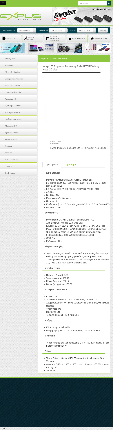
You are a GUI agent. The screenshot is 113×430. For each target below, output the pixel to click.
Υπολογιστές (10, 58)
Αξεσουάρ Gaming (12, 72)
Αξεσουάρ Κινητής (12, 85)
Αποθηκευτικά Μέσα (13, 119)
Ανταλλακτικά (10, 99)
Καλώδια (8, 153)
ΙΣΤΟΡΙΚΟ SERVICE (31, 38)
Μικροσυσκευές (11, 159)
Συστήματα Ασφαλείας (14, 79)
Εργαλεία (8, 166)
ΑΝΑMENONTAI (101, 38)
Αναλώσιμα (9, 65)
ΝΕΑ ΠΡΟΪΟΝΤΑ (78, 38)
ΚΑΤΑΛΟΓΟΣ (10, 38)
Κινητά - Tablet (11, 139)
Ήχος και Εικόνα (11, 132)
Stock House (10, 173)
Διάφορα (8, 146)
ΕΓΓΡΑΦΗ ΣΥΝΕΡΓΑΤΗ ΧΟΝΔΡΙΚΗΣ (55, 38)
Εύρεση (103, 30)
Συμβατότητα (70, 164)
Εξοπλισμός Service (13, 106)
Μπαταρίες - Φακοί (12, 112)
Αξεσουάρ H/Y (11, 126)
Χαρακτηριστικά (51, 164)
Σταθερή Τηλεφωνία (13, 92)
